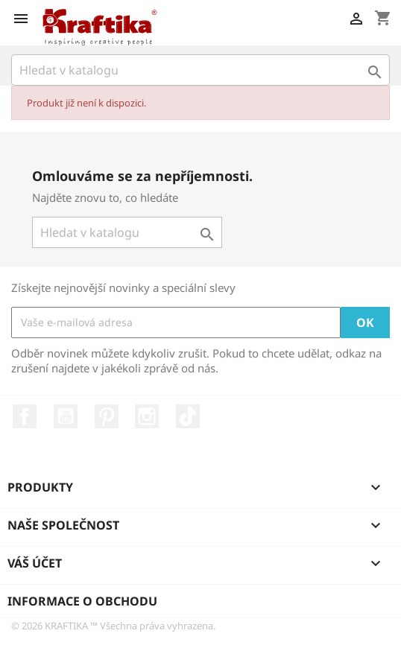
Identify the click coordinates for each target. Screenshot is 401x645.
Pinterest (107, 416)
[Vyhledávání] (200, 70)
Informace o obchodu (82, 601)
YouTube (66, 416)
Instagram (147, 416)
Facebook (25, 416)
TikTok (188, 416)
